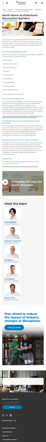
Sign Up (12, 407)
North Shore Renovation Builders (24, 9)
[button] (36, 3)
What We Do (38, 9)
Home (3, 9)
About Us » (5, 435)
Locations (10, 9)
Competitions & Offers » (9, 439)
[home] (21, 3)
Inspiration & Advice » (9, 428)
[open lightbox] (23, 183)
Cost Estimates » (7, 432)
